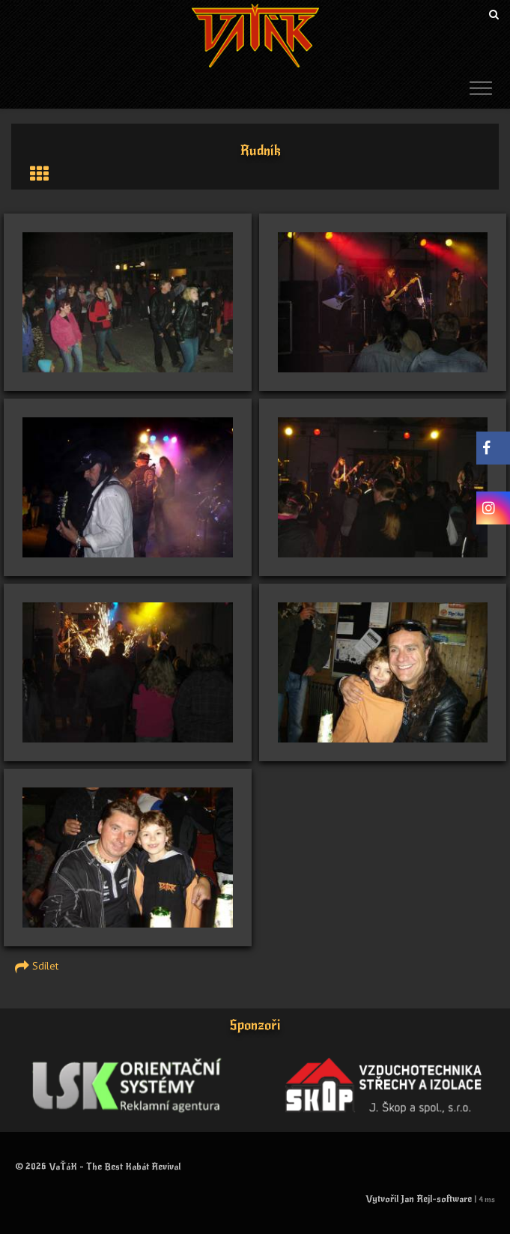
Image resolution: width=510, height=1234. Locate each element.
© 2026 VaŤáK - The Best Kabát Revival (97, 1167)
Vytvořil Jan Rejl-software (418, 1199)
